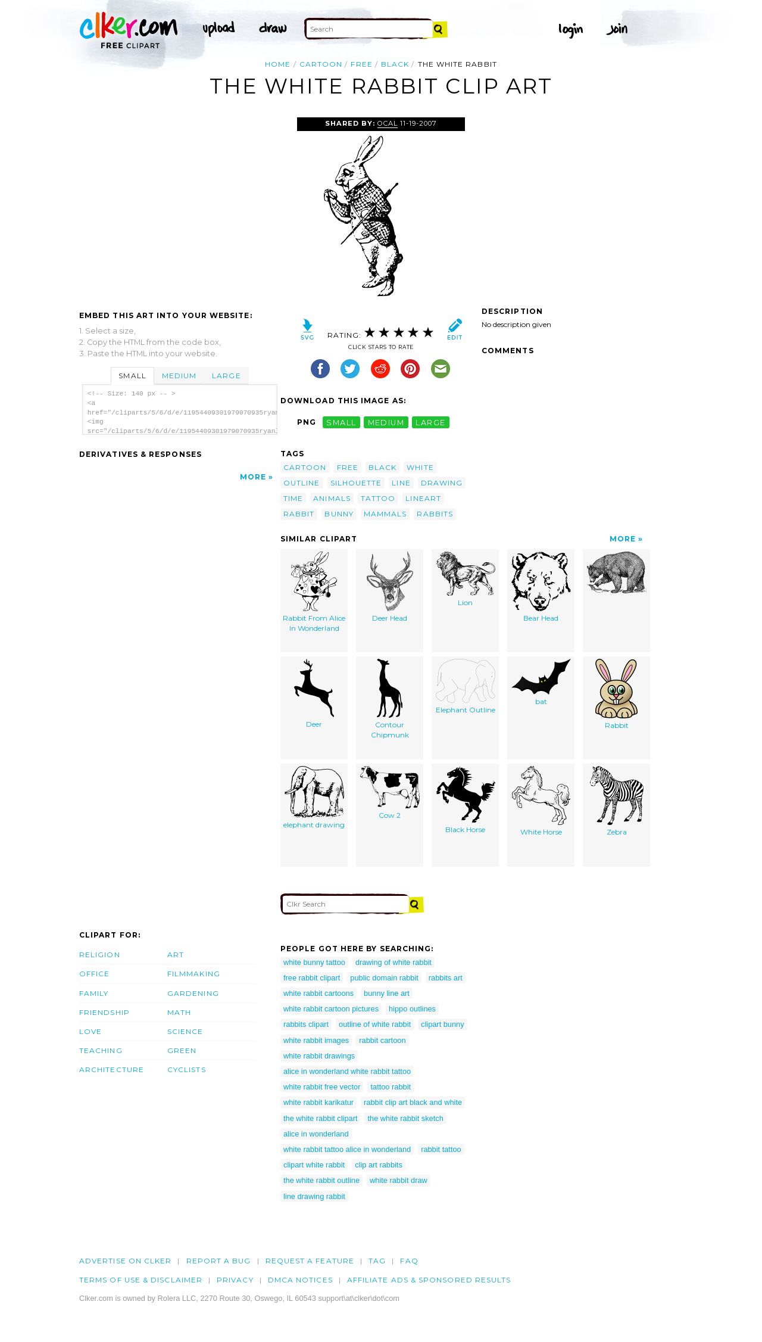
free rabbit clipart (311, 977)
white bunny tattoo (314, 962)
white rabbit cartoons (318, 993)
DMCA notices (300, 1279)
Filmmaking (193, 973)
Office (94, 973)
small (341, 422)
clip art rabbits (378, 1164)
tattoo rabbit (390, 1086)
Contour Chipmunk (390, 699)
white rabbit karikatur (318, 1102)
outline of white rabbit (375, 1024)
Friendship (104, 1012)
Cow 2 (390, 793)
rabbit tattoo (441, 1149)
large (430, 422)
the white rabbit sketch (405, 1118)
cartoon (321, 64)
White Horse (541, 801)
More (253, 476)
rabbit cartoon (382, 1040)
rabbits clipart (306, 1024)
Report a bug (218, 1260)
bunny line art (387, 993)
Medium (179, 375)
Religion (99, 954)
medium (386, 422)
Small (132, 375)
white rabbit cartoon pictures (331, 1008)
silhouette (356, 482)
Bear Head (541, 587)
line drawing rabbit (314, 1196)
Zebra (617, 801)
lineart (423, 498)
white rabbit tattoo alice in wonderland (347, 1149)
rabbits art (446, 977)
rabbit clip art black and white (413, 1102)
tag (377, 1260)
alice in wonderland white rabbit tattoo (347, 1071)
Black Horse (465, 800)
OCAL (387, 123)
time (293, 498)
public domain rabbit (384, 977)
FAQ (409, 1260)
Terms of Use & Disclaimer (140, 1279)
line (401, 482)
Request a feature (310, 1260)
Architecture (111, 1069)
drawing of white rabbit (393, 962)
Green (181, 1050)
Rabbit (616, 694)
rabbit (298, 513)
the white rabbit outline (321, 1180)
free (361, 64)
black (395, 64)
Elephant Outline (465, 687)
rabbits (435, 513)
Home (278, 64)
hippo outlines (412, 1008)
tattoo (378, 498)
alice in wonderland (316, 1133)
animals (332, 498)
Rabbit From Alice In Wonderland (314, 592)
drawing (442, 482)
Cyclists (186, 1069)
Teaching (101, 1050)
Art (175, 954)
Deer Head (390, 587)
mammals (385, 513)
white (420, 467)
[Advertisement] (179, 206)
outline (301, 482)
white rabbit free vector (321, 1086)
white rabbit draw (398, 1180)
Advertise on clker (125, 1260)
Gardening (193, 993)
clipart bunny (442, 1024)
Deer (314, 694)
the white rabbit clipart (320, 1118)
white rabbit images (316, 1040)
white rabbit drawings (319, 1055)
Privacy (235, 1279)
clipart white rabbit (314, 1164)
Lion (465, 580)
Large (226, 375)
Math (179, 1012)
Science (185, 1031)
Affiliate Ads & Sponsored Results (429, 1279)
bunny (338, 513)
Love (90, 1031)
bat (541, 682)
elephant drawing (314, 798)
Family (93, 993)
